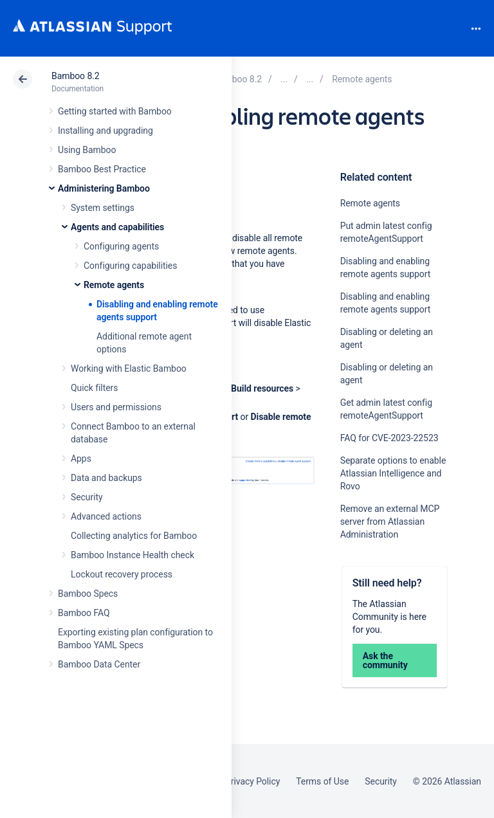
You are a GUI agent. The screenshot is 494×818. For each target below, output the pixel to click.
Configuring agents (121, 246)
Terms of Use (322, 781)
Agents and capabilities (117, 227)
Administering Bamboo (104, 188)
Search (454, 28)
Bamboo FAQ (83, 613)
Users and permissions (116, 407)
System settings (102, 208)
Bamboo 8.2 (75, 76)
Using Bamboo (87, 150)
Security (87, 497)
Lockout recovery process (121, 574)
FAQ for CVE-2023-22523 (389, 438)
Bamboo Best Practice (102, 169)
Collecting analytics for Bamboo (134, 536)
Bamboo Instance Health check (132, 555)
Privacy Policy (252, 781)
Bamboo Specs (88, 593)
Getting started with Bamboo (115, 111)
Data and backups (106, 478)
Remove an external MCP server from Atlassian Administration (390, 522)
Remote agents (114, 285)
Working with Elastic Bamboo (129, 368)
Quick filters (94, 388)
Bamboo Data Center (99, 664)
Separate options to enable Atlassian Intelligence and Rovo (393, 473)
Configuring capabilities (130, 265)
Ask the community (385, 660)
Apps (81, 458)
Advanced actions (106, 516)
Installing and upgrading (105, 130)
